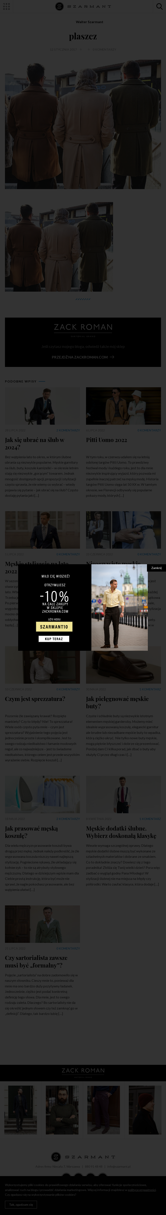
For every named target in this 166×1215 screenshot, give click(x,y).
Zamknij (156, 568)
